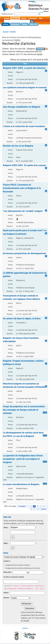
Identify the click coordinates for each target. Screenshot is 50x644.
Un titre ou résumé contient (13, 577)
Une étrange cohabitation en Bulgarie (21, 106)
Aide (40, 18)
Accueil (6, 18)
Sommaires (15, 24)
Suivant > (44, 509)
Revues (24, 24)
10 (38, 509)
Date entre (7, 572)
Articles (5, 24)
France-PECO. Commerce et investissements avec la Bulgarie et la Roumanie (22, 188)
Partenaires (33, 18)
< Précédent (21, 506)
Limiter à (6, 561)
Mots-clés (33, 24)
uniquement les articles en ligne (17, 565)
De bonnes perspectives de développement (24, 253)
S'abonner (40, 49)
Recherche (15, 18)
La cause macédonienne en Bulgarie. (21, 484)
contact (25, 628)
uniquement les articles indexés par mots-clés (23, 568)
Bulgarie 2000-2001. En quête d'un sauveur (24, 165)
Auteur (6, 593)
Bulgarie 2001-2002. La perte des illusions (24, 68)
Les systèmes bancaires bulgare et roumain (25, 87)
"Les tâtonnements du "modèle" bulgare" (23, 211)
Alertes (23, 18)
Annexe (6, 598)
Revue (5, 553)
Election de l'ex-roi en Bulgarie (18, 145)
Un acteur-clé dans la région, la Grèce (22, 318)
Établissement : (7, 14)
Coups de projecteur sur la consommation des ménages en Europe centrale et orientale (24, 409)
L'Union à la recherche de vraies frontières (24, 126)
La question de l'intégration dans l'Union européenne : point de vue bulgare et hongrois (23, 459)
